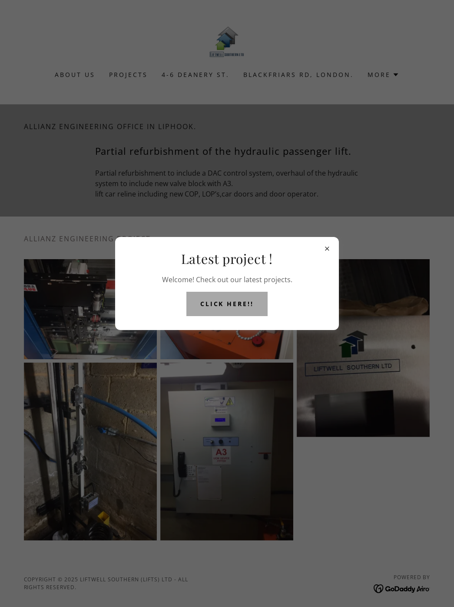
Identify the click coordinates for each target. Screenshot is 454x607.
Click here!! (227, 304)
